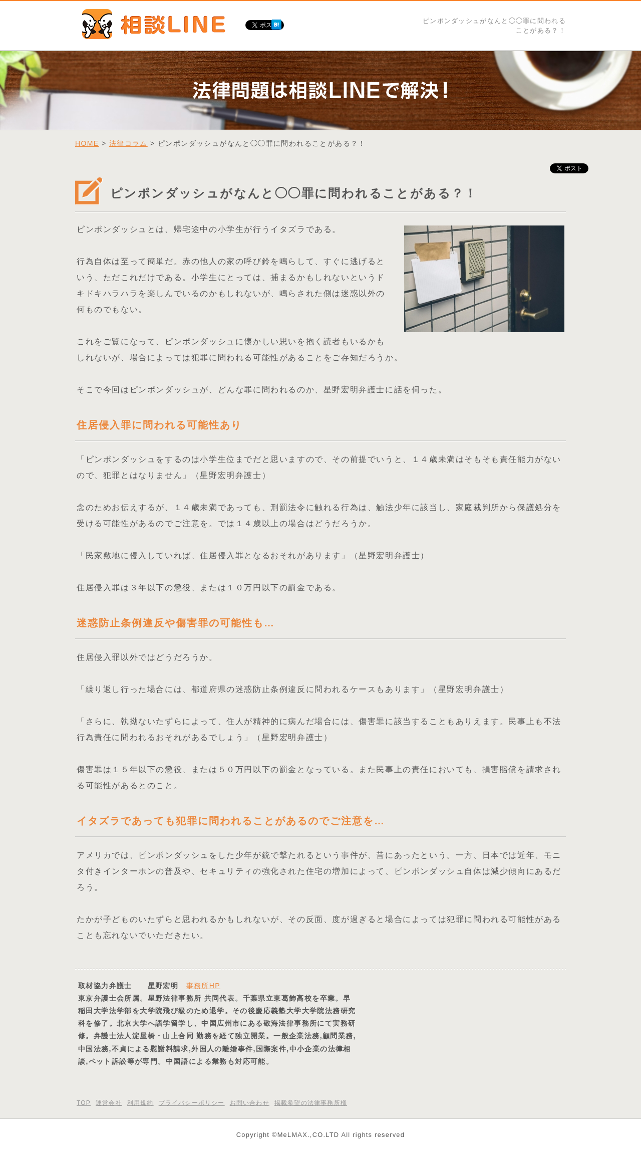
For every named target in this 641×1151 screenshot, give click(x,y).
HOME (87, 143)
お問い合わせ (249, 1102)
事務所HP (203, 986)
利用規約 (140, 1102)
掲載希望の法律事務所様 (310, 1102)
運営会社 (109, 1102)
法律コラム (128, 143)
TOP (84, 1102)
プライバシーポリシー (192, 1102)
